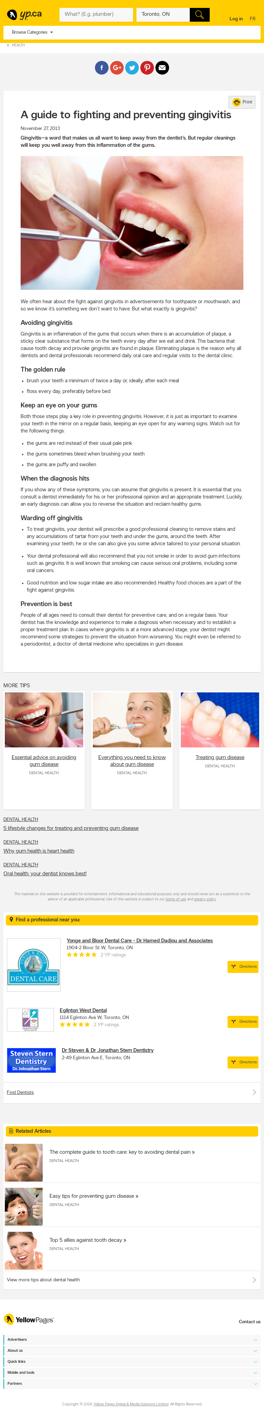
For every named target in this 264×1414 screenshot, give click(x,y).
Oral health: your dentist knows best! (45, 874)
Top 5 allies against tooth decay (86, 1240)
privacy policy (205, 899)
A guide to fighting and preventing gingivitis (126, 115)
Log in (236, 19)
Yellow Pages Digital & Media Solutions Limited (131, 1404)
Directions (243, 967)
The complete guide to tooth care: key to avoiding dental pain (120, 1152)
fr (253, 19)
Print (242, 102)
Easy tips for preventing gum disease (92, 1196)
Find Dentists (132, 1092)
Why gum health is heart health (38, 851)
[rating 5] (82, 956)
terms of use (176, 899)
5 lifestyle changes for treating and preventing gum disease (71, 828)
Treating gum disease (220, 757)
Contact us (250, 1322)
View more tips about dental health (43, 1280)
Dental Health (44, 773)
